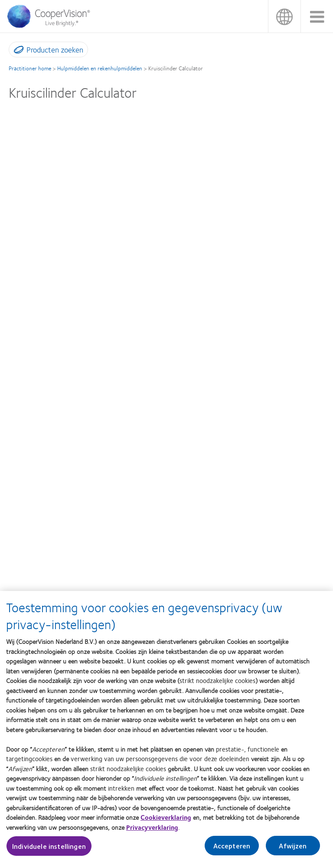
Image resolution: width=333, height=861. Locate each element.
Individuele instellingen (49, 850)
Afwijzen (293, 849)
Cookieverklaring (165, 821)
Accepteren (232, 849)
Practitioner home (30, 68)
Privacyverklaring (152, 830)
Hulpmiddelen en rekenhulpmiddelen (99, 68)
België (284, 16)
